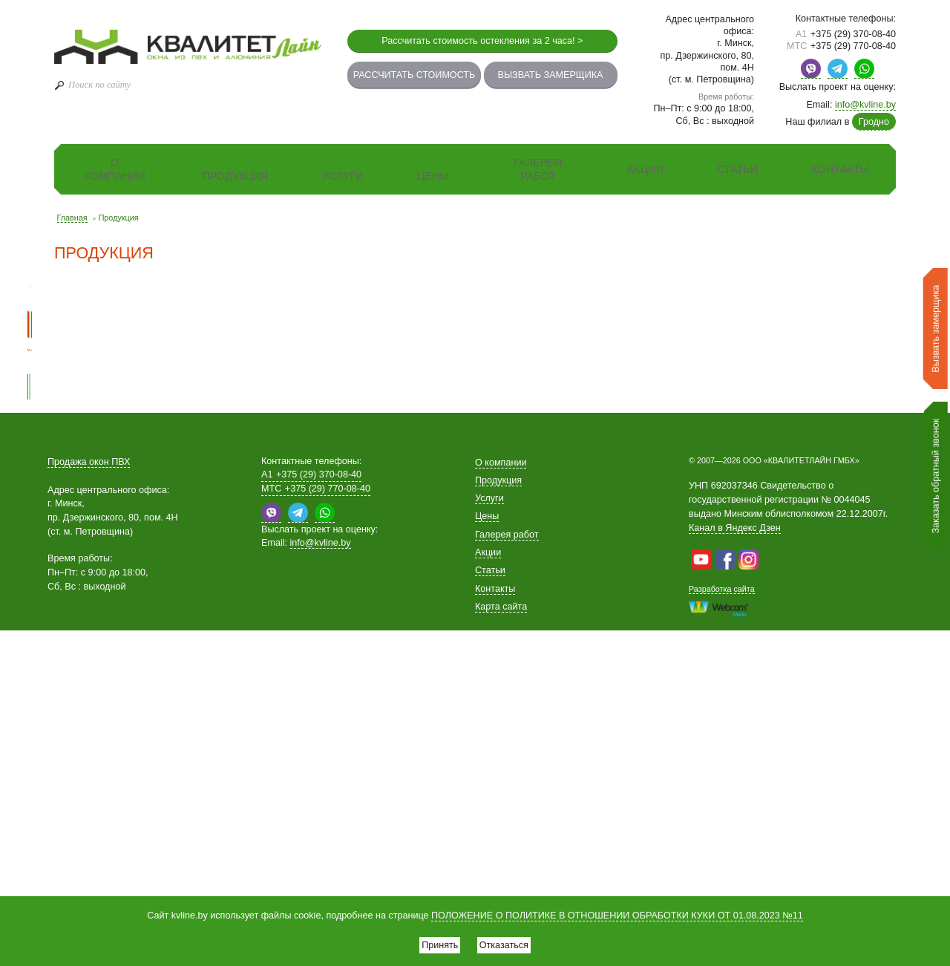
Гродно (874, 122)
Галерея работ (538, 169)
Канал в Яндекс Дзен (735, 864)
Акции (645, 169)
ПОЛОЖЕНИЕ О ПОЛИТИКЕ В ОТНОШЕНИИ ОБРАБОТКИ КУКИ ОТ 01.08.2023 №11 (617, 909)
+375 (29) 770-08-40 (841, 46)
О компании (114, 169)
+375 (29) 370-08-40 (846, 34)
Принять (433, 941)
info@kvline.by (865, 104)
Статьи (737, 169)
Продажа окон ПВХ (89, 797)
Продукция (235, 176)
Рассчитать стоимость (414, 75)
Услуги (343, 176)
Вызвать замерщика (550, 75)
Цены (433, 176)
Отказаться (510, 941)
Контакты (840, 169)
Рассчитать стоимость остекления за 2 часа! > (482, 41)
